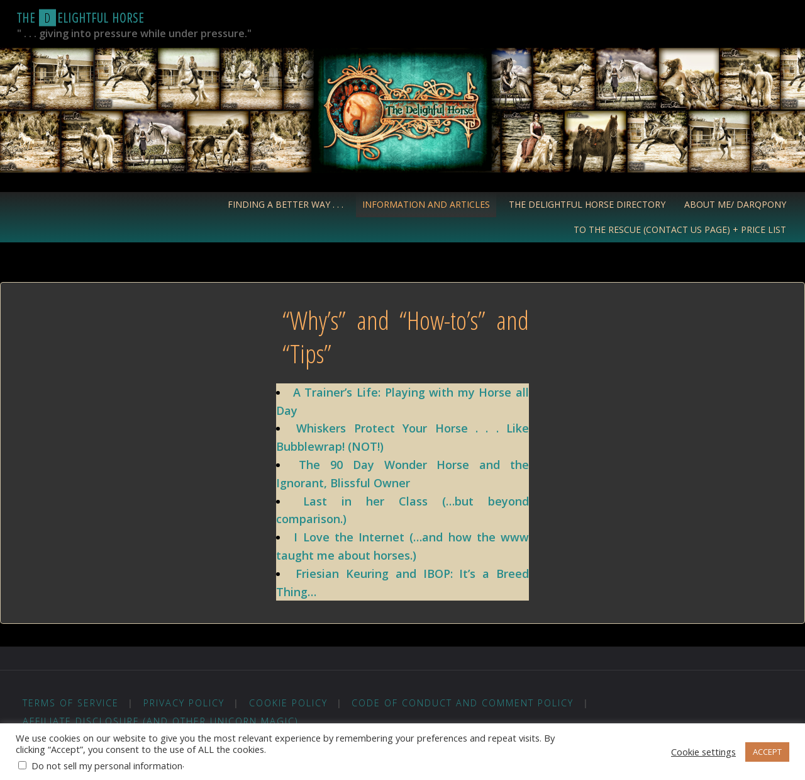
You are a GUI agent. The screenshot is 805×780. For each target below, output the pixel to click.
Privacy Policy (184, 703)
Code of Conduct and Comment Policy (463, 703)
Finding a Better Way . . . (285, 204)
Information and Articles (426, 204)
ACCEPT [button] (767, 751)
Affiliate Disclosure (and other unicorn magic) (160, 721)
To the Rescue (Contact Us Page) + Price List (680, 229)
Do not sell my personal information (106, 765)
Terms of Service (71, 703)
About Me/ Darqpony (735, 204)
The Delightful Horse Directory (587, 204)
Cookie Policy (288, 703)
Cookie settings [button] (703, 751)
